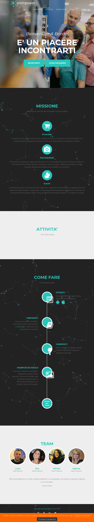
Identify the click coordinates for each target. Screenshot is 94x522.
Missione (37, 12)
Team (72, 12)
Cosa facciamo (57, 63)
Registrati (34, 63)
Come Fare (61, 12)
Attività (49, 12)
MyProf (20, 327)
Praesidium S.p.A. (50, 509)
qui (73, 296)
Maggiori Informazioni (82, 516)
